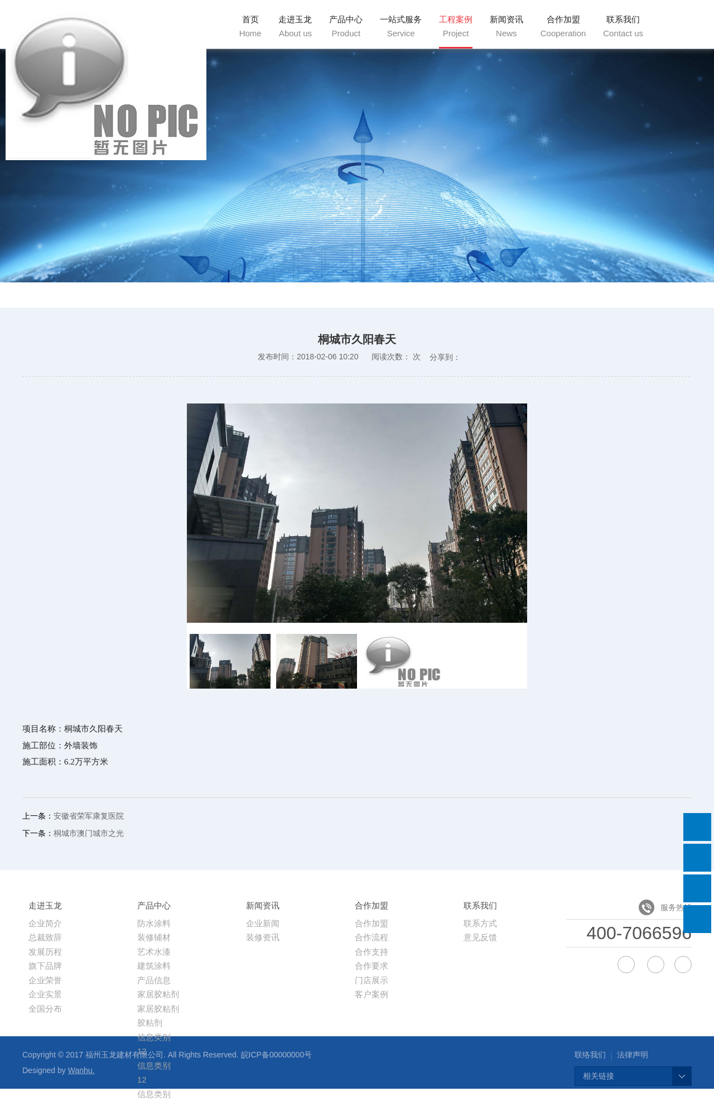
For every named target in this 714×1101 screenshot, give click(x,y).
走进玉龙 (295, 26)
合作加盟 (563, 26)
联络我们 (590, 1054)
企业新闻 (262, 923)
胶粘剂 (149, 1022)
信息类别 (154, 1037)
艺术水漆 (154, 951)
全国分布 (45, 1008)
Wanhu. (81, 1070)
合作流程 (371, 937)
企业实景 (45, 994)
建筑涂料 (154, 965)
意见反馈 (480, 937)
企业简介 (45, 923)
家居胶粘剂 (158, 994)
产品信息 (154, 980)
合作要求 (371, 965)
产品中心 (346, 26)
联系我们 (623, 26)
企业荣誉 (45, 980)
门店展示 (371, 980)
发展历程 (45, 951)
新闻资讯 (506, 26)
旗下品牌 (45, 965)
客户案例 (371, 994)
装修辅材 (154, 937)
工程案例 (455, 26)
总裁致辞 (45, 937)
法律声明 (632, 1054)
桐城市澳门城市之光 (89, 833)
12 (142, 1079)
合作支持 (371, 951)
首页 (250, 26)
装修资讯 (262, 937)
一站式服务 (401, 26)
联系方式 (480, 923)
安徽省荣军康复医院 (89, 815)
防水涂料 (154, 923)
